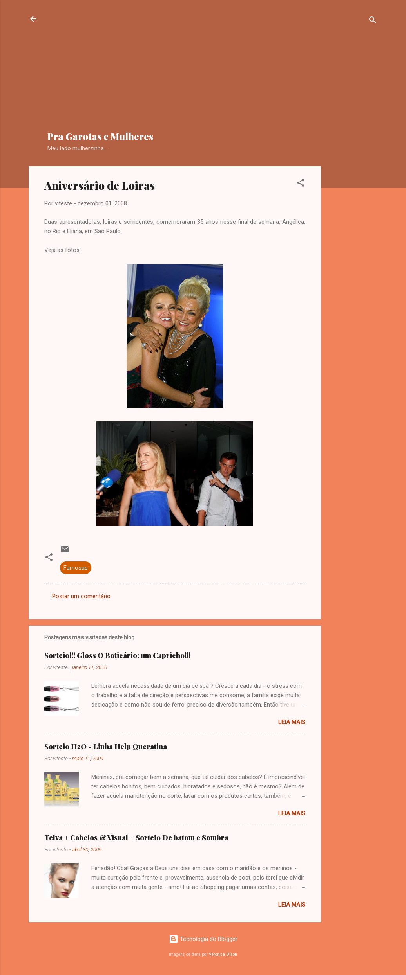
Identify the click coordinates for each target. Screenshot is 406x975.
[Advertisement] (226, 69)
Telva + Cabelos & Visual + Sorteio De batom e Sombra (136, 837)
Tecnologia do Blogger (203, 939)
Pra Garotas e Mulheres (100, 136)
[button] (300, 184)
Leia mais (291, 722)
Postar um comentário (81, 596)
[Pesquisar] (372, 21)
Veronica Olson (223, 954)
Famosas (75, 567)
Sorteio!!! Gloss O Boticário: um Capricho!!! (117, 655)
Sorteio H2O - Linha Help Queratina (105, 746)
